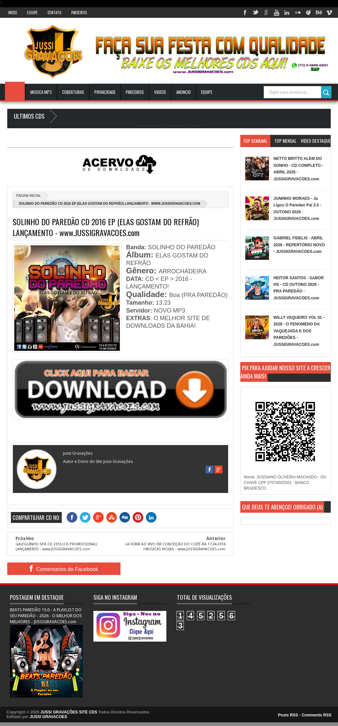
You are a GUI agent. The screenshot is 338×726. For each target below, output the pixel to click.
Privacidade (105, 92)
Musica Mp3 (41, 92)
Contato (54, 12)
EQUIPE (206, 92)
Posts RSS (288, 715)
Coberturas (73, 92)
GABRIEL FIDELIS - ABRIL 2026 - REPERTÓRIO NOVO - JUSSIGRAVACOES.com (299, 245)
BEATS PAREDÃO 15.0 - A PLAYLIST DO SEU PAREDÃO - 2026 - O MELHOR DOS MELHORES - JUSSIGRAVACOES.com (46, 615)
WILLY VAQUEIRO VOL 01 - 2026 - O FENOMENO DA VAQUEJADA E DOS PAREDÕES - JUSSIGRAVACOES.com (299, 331)
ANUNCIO (183, 92)
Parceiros (79, 12)
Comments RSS (316, 715)
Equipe (32, 12)
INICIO (12, 12)
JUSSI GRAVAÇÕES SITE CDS (68, 712)
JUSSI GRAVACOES (48, 716)
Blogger (194, 126)
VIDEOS (160, 92)
